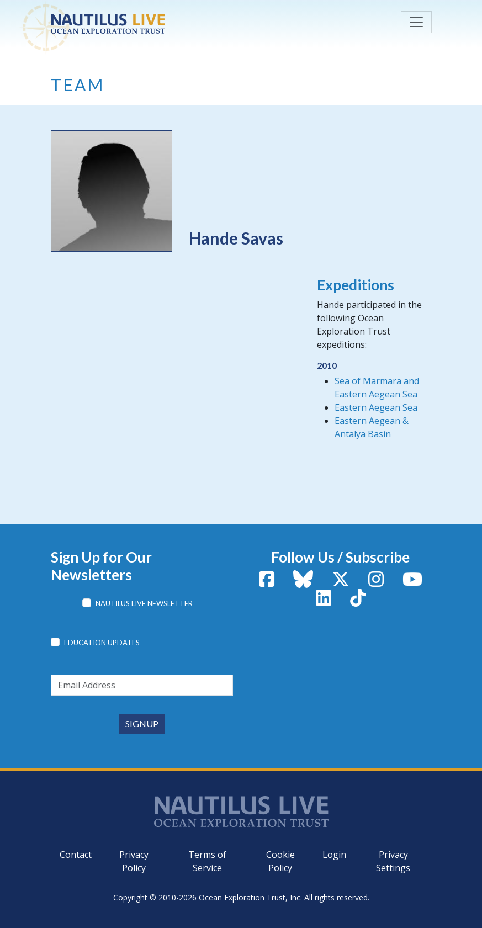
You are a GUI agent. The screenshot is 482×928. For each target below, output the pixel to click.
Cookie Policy (280, 861)
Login (334, 855)
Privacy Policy (134, 861)
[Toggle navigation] (416, 22)
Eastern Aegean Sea (376, 407)
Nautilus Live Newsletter (144, 603)
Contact (76, 855)
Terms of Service (207, 861)
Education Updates (102, 642)
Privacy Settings (393, 861)
